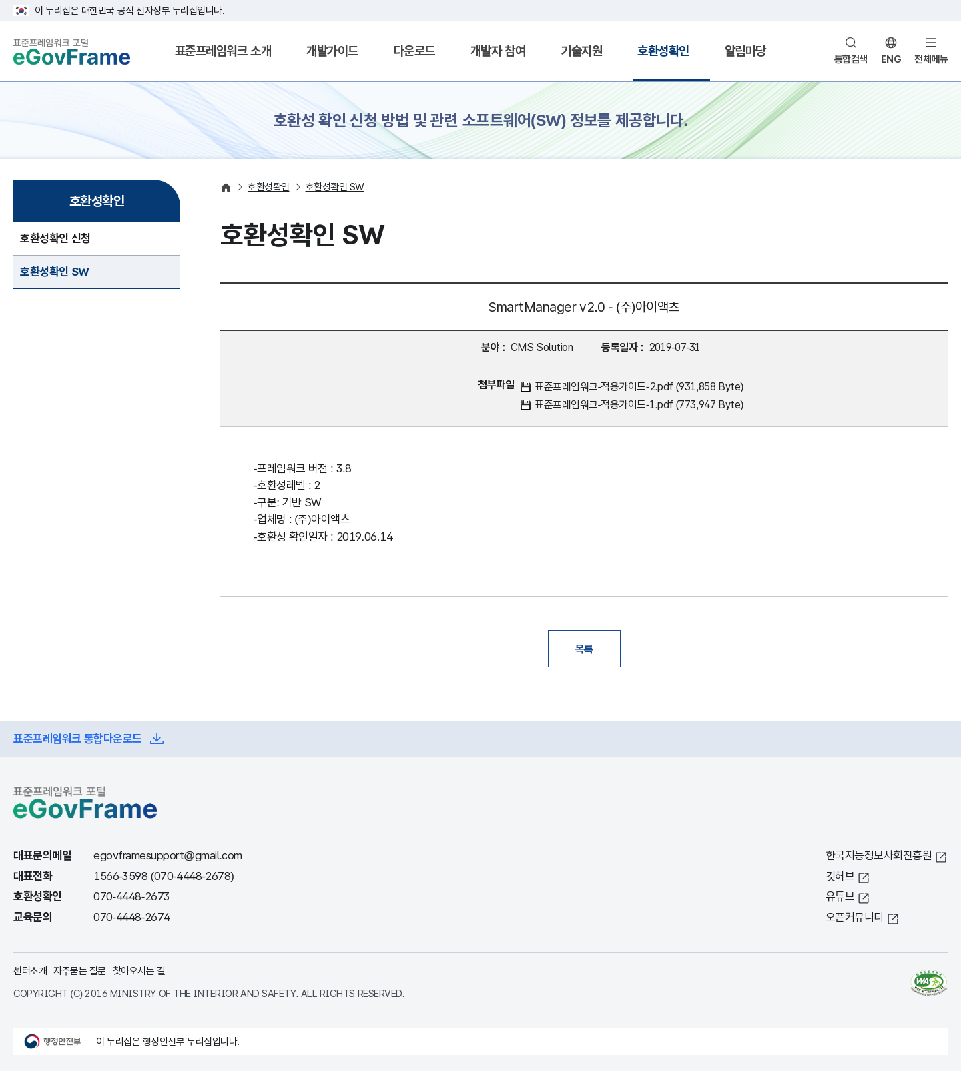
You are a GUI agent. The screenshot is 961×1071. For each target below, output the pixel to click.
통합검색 (851, 59)
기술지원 (581, 51)
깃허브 (840, 876)
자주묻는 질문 (79, 970)
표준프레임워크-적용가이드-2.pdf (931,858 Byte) (639, 386)
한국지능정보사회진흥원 (879, 855)
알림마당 (745, 51)
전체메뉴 (931, 59)
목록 (584, 648)
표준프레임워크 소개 (223, 51)
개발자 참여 (497, 51)
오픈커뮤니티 (855, 917)
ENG (891, 59)
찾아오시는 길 (139, 970)
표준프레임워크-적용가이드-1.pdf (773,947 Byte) (639, 404)
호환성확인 (663, 51)
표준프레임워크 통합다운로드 (77, 739)
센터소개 (30, 970)
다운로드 (414, 51)
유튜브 (840, 896)
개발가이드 (332, 51)
